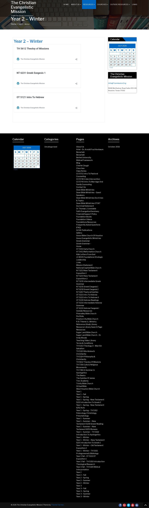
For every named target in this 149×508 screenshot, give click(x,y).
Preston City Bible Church (87, 319)
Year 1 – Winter (82, 437)
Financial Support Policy (86, 214)
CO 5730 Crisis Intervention (88, 179)
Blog (78, 163)
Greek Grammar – (83, 244)
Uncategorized (50, 147)
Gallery (79, 233)
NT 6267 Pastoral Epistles (87, 292)
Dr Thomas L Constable (86, 209)
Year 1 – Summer (83, 418)
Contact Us (81, 187)
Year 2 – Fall (81, 475)
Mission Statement (84, 265)
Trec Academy (82, 381)
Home (66, 4)
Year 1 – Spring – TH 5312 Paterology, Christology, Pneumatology (86, 413)
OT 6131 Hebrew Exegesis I (87, 308)
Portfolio (80, 316)
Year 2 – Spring (82, 478)
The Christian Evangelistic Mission (23, 7)
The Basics (81, 375)
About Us (76, 4)
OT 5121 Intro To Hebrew (86, 295)
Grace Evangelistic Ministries (88, 238)
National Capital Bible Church (88, 268)
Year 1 (78, 392)
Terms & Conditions (84, 343)
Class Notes (81, 171)
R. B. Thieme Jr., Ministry (86, 322)
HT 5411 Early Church (85, 249)
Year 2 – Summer (83, 480)
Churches (102, 4)
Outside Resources (120, 4)
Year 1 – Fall (81, 394)
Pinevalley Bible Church (86, 314)
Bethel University (83, 157)
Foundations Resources (86, 222)
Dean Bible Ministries (85, 190)
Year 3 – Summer (83, 494)
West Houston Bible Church (88, 389)
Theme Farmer (57, 505)
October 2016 (114, 147)
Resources (89, 4)
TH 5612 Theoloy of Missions (88, 362)
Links (134, 4)
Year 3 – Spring (82, 491)
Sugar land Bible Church (86, 332)
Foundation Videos (84, 219)
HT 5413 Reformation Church (88, 252)
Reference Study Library (86, 324)
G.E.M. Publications (84, 230)
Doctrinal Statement (85, 206)
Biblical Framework (84, 160)
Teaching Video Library (86, 340)
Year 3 (79, 486)
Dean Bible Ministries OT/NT (88, 203)
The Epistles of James (85, 378)
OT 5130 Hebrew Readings (87, 300)
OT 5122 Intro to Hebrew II (87, 297)
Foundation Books (84, 217)
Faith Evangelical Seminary (87, 211)
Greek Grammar (83, 241)
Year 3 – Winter (82, 496)
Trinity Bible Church (84, 383)
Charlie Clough (82, 166)
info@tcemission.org (117, 83)
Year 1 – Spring (82, 397)
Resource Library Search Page (89, 327)
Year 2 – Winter (82, 483)
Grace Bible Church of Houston (89, 235)
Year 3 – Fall (81, 488)
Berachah (80, 152)
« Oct (111, 67)
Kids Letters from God (85, 254)
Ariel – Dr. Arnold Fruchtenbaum (89, 149)
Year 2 (78, 472)
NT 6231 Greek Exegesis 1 (87, 287)
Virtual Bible (81, 386)
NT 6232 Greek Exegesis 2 (87, 289)
